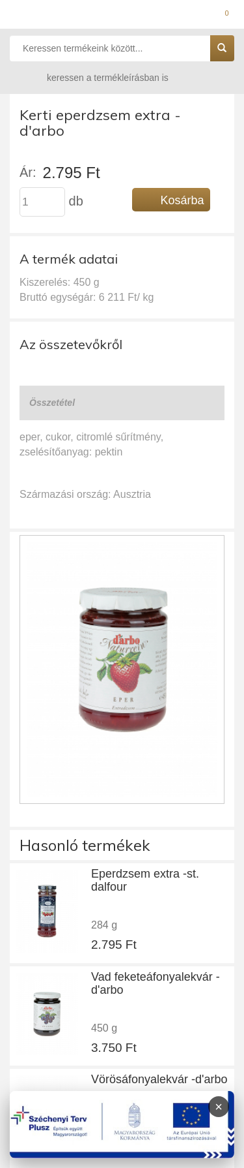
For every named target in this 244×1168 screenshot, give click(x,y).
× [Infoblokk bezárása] (219, 1106)
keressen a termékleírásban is (95, 77)
